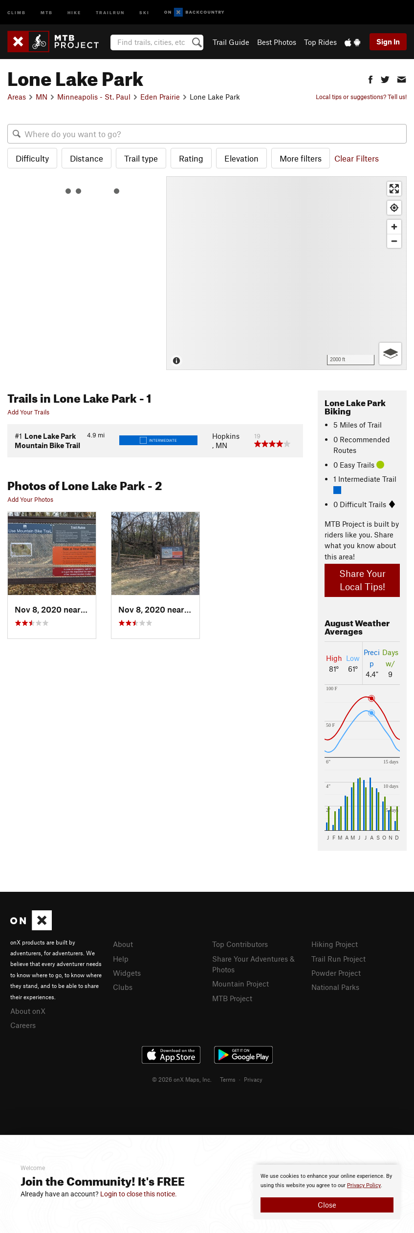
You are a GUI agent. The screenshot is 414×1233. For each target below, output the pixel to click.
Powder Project (336, 972)
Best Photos (276, 42)
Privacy (253, 1079)
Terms (228, 1079)
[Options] (390, 354)
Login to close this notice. (138, 1194)
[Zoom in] (394, 227)
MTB (47, 12)
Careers (23, 1025)
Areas (16, 96)
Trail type (141, 158)
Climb (16, 12)
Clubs (122, 987)
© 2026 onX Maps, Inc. (182, 1079)
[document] (327, 1191)
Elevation (241, 158)
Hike (74, 12)
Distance (86, 158)
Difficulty (32, 158)
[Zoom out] (394, 241)
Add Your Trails (28, 412)
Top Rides (320, 42)
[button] (370, 78)
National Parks (335, 987)
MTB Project (232, 998)
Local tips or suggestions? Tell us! (361, 97)
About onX (27, 1011)
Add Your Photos (30, 499)
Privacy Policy (364, 1185)
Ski (144, 12)
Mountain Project (240, 983)
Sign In (388, 41)
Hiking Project (334, 944)
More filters (301, 158)
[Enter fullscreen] (394, 189)
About (123, 944)
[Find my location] (394, 208)
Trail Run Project (338, 958)
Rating (191, 158)
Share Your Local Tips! (362, 580)
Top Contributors (240, 944)
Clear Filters (356, 158)
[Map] (286, 273)
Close (327, 1204)
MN (41, 96)
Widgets (127, 972)
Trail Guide (231, 42)
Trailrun (110, 12)
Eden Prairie (160, 96)
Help (121, 958)
